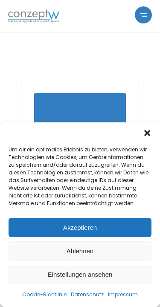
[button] (147, 133)
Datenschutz (87, 294)
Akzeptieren (80, 227)
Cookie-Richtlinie (44, 294)
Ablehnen (80, 251)
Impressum (123, 294)
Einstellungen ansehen (80, 274)
